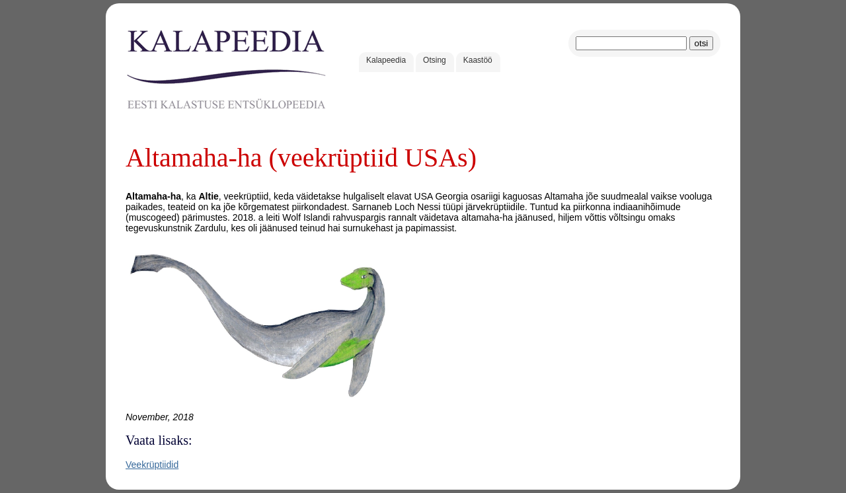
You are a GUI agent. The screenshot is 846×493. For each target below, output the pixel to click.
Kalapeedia (386, 60)
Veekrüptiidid (152, 464)
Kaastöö (477, 60)
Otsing (434, 60)
